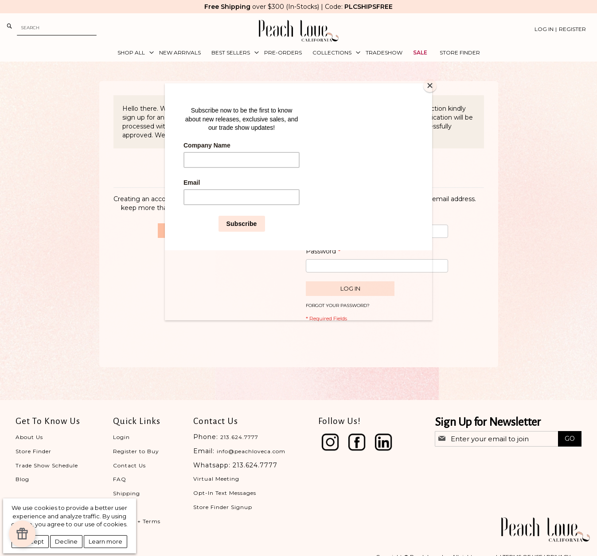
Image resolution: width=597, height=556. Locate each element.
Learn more (105, 541)
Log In (544, 29)
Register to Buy (136, 451)
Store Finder (33, 451)
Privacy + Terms (136, 521)
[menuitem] (133, 52)
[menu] (298, 52)
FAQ (119, 479)
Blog (22, 479)
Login (121, 437)
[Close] (430, 85)
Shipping (126, 493)
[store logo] (298, 31)
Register (572, 29)
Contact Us (129, 465)
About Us (29, 437)
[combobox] (57, 27)
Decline (66, 541)
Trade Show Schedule (47, 465)
